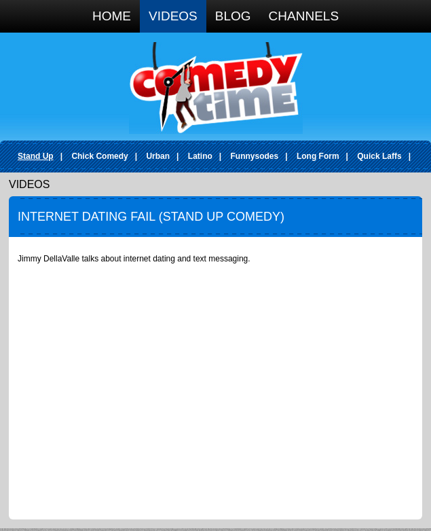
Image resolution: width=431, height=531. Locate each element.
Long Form (318, 156)
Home (111, 16)
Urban (158, 156)
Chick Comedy (99, 156)
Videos (173, 16)
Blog (233, 16)
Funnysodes (255, 156)
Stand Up (36, 156)
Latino (200, 156)
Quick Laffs (379, 156)
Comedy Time (216, 88)
